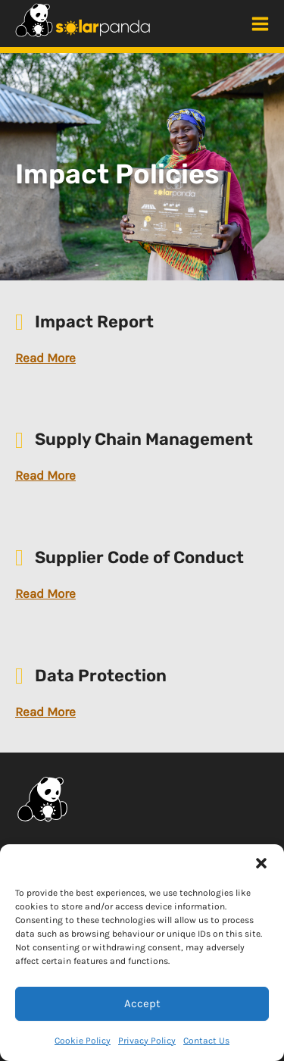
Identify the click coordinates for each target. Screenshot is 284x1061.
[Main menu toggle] (260, 23)
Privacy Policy (147, 1040)
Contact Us (206, 1040)
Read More (45, 357)
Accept (142, 1003)
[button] (261, 863)
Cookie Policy (83, 1040)
